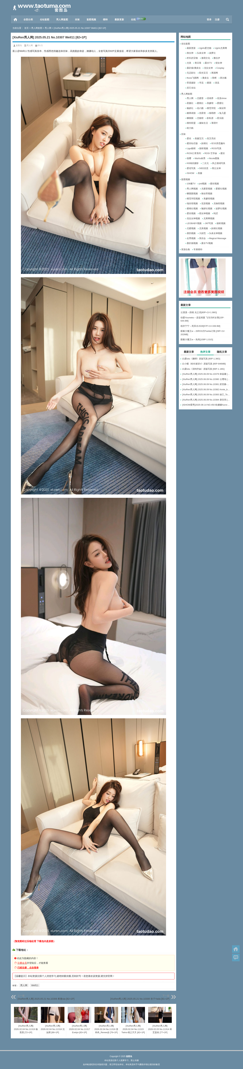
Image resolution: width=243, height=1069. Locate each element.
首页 (15, 19)
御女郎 (222, 108)
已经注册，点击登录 (28, 967)
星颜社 (190, 103)
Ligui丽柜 (191, 148)
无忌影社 (191, 73)
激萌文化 (205, 58)
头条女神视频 (215, 233)
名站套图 (44, 19)
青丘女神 (216, 168)
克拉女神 (208, 68)
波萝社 (212, 53)
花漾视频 (205, 203)
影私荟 (210, 118)
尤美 (189, 63)
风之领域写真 (218, 163)
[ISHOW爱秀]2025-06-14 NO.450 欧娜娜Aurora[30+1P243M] (206, 405)
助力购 (190, 128)
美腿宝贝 (199, 138)
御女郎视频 (206, 193)
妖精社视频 (216, 228)
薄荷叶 (214, 123)
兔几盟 (222, 113)
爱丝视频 (191, 213)
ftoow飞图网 (193, 78)
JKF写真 (209, 223)
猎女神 (218, 63)
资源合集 (185, 249)
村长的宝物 (192, 58)
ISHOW (190, 173)
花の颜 (200, 108)
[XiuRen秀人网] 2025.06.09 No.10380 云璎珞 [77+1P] (206, 379)
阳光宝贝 (203, 73)
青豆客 (198, 63)
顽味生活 (203, 123)
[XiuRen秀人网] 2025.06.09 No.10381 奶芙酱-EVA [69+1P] (206, 384)
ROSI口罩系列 (194, 153)
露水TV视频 (207, 243)
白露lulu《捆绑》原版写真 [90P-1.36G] (201, 358)
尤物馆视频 (218, 203)
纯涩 (215, 213)
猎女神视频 (204, 213)
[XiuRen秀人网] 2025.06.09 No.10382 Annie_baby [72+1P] (206, 389)
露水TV (208, 63)
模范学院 (211, 108)
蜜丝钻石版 (192, 143)
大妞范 (202, 233)
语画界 (210, 98)
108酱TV (191, 183)
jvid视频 (203, 183)
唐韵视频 (191, 233)
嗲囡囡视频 (192, 193)
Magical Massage (217, 238)
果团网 (214, 73)
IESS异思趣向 (218, 143)
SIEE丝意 (204, 168)
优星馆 (202, 113)
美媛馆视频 (209, 198)
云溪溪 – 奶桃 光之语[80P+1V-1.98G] (199, 312)
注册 (217, 19)
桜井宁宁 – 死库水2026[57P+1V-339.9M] (200, 326)
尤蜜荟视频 (206, 188)
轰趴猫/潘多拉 (194, 68)
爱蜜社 (220, 103)
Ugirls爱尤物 (205, 48)
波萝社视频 (221, 208)
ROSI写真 (216, 148)
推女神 (190, 53)
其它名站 (191, 88)
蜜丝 (222, 153)
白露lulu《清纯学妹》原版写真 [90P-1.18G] (203, 369)
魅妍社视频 (206, 208)
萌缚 (214, 78)
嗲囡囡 (190, 118)
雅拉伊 (216, 58)
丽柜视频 (203, 148)
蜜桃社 (200, 103)
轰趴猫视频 (192, 243)
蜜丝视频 (214, 183)
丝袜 (77, 19)
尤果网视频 (209, 218)
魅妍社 (190, 108)
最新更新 (119, 19)
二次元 (205, 163)
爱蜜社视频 (221, 188)
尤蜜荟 (200, 98)
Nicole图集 (214, 158)
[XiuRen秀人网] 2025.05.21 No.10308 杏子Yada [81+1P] (139, 998)
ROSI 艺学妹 (210, 153)
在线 (138, 19)
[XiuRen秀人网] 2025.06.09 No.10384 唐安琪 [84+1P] (206, 399)
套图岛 (19, 45)
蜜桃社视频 (192, 208)
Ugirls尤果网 (221, 48)
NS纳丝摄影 (193, 163)
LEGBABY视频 (194, 223)
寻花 (201, 82)
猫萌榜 (212, 113)
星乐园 (220, 118)
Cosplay (220, 68)
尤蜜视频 (191, 228)
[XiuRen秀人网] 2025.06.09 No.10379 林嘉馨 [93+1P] (206, 374)
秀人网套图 (62, 19)
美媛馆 (210, 103)
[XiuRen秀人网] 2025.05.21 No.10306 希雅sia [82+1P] (46, 998)
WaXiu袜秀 (200, 158)
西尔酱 (223, 78)
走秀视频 (191, 238)
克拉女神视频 (193, 218)
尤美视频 (203, 228)
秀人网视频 (192, 188)
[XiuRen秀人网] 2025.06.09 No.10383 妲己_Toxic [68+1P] (206, 394)
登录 (209, 19)
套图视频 (91, 19)
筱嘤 (189, 158)
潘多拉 (205, 78)
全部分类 (28, 19)
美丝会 (202, 238)
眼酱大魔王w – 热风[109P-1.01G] (197, 339)
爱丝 (189, 138)
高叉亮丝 (211, 138)
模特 (105, 19)
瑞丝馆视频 (192, 203)
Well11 (34, 985)
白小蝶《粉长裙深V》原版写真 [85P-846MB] (204, 363)
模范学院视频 (193, 198)
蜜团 (209, 82)
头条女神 (201, 53)
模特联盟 (191, 123)
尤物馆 (200, 118)
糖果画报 (191, 113)
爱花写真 (191, 168)
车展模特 (198, 249)
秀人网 (48, 28)
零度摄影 (191, 82)
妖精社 (204, 143)
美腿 (200, 173)
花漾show (221, 98)
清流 (217, 82)
